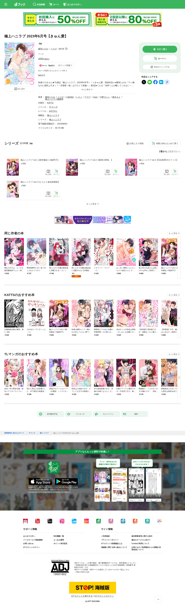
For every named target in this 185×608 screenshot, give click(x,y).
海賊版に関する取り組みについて (114, 547)
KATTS (50, 103)
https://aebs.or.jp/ (82, 572)
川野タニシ (105, 97)
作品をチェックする (162, 67)
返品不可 (41, 75)
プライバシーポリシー (110, 540)
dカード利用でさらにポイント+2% (51, 71)
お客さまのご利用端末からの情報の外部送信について (146, 548)
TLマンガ (53, 107)
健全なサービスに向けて (141, 540)
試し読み (21, 89)
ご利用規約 (105, 536)
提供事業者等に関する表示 (142, 536)
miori (95, 97)
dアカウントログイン (31, 547)
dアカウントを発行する (82, 596)
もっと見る (173, 233)
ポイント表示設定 (60, 544)
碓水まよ (116, 97)
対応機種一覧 (58, 536)
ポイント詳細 (64, 65)
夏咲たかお (43, 49)
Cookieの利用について (140, 544)
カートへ (162, 58)
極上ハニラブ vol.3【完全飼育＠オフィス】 (158, 160)
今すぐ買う (162, 49)
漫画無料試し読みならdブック (14, 433)
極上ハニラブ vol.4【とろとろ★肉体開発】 (40, 182)
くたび (54, 49)
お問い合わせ (28, 544)
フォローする (66, 48)
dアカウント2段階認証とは (111, 544)
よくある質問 (58, 540)
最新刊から (175, 151)
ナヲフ (88, 97)
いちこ (79, 97)
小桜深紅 (70, 97)
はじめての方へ (29, 536)
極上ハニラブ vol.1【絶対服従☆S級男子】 (40, 160)
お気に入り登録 (136, 143)
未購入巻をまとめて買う (167, 143)
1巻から (163, 151)
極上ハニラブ (53, 115)
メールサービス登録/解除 (33, 540)
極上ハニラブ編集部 (54, 99)
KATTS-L (53, 111)
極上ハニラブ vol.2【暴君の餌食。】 (96, 160)
